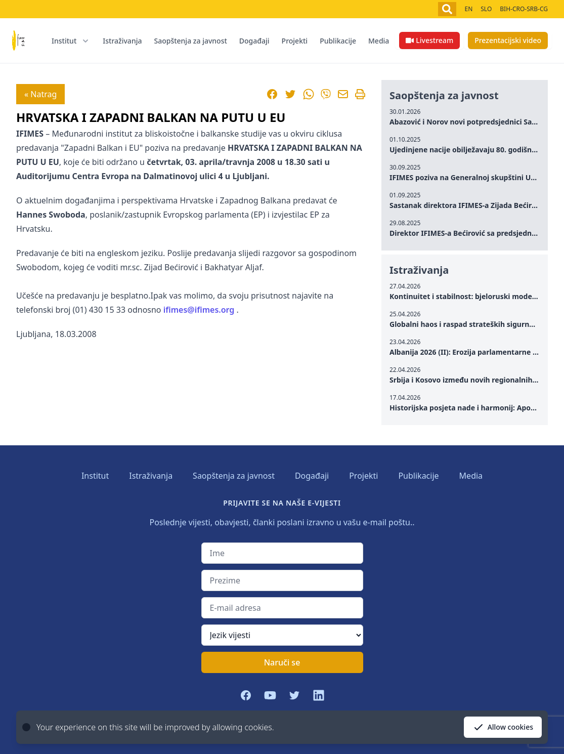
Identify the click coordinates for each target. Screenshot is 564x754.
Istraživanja (122, 41)
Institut (95, 475)
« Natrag (40, 94)
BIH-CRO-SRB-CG (524, 9)
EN (468, 9)
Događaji (254, 41)
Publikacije (338, 41)
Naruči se (282, 662)
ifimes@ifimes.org (199, 309)
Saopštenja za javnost (190, 41)
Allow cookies (502, 727)
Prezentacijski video (507, 40)
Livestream (429, 40)
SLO (486, 9)
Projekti (295, 41)
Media (378, 41)
